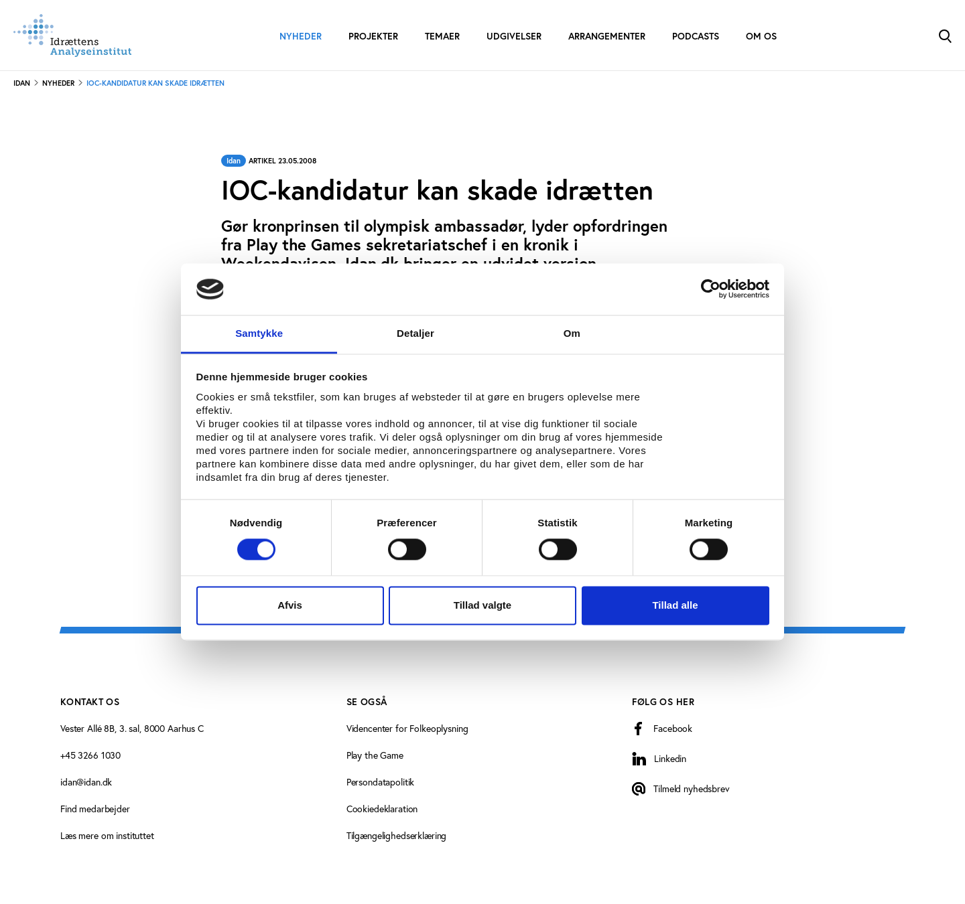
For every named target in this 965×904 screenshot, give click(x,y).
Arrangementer (606, 36)
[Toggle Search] (945, 35)
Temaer (442, 36)
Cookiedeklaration (382, 808)
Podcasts (695, 36)
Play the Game (374, 755)
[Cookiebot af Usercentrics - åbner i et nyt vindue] (710, 289)
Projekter (373, 36)
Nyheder (300, 36)
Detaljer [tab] (415, 333)
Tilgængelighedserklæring (396, 835)
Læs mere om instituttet (107, 835)
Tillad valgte (482, 605)
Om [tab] (572, 333)
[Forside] (72, 35)
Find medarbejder (95, 808)
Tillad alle (675, 605)
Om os (761, 36)
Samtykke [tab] (259, 333)
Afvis (289, 605)
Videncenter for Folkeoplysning (407, 728)
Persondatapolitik (380, 781)
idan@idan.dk (86, 781)
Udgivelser (514, 36)
